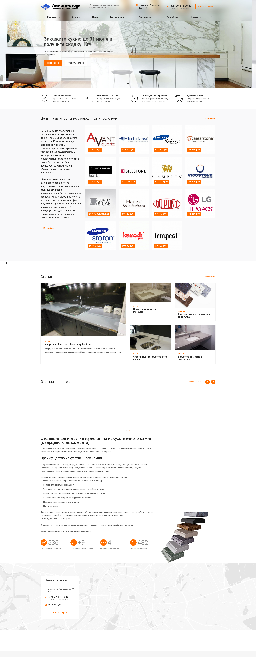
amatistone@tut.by (56, 605)
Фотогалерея (117, 17)
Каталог (77, 17)
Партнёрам (172, 17)
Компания (53, 17)
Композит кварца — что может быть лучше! (194, 315)
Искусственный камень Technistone (190, 358)
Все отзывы (195, 381)
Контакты (196, 17)
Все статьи (210, 276)
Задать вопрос (80, 63)
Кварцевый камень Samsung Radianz (68, 344)
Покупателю (146, 17)
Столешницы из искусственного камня (150, 358)
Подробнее (57, 63)
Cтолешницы (209, 118)
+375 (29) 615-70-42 (180, 5)
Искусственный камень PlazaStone (145, 310)
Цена (95, 17)
